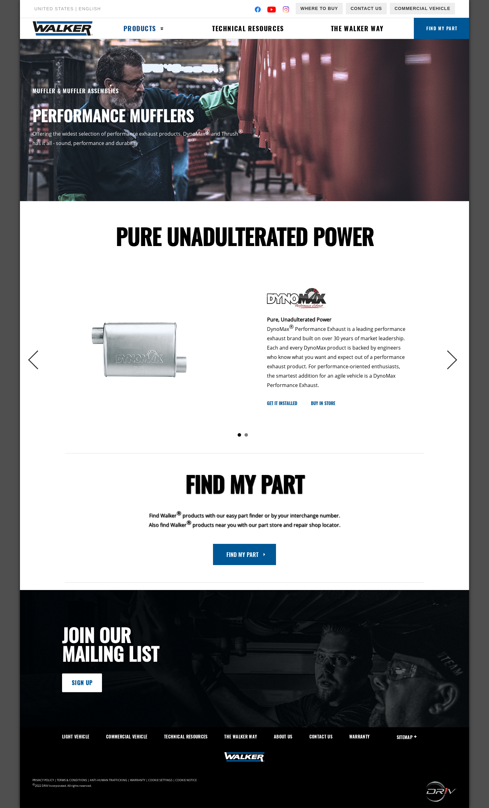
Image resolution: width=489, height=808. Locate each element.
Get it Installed (282, 403)
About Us (283, 736)
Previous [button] (39, 360)
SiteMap (407, 737)
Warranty (359, 736)
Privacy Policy (43, 780)
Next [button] (449, 360)
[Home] (66, 28)
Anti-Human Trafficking (108, 780)
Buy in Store (323, 403)
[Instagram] (286, 10)
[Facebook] (257, 10)
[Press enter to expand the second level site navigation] (162, 28)
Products (139, 28)
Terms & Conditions (72, 780)
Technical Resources (248, 28)
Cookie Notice (186, 780)
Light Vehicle (76, 736)
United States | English (67, 8)
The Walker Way (357, 28)
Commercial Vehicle (422, 8)
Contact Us (366, 8)
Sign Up (82, 683)
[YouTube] (271, 10)
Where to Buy (319, 8)
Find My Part (441, 28)
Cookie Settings (160, 780)
